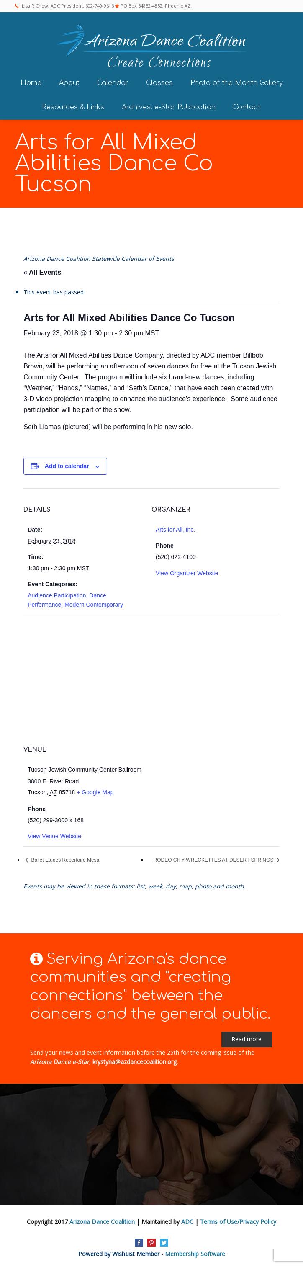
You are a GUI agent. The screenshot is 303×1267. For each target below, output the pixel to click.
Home (31, 83)
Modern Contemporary (93, 604)
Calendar (112, 83)
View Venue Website (54, 836)
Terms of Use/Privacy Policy (238, 1222)
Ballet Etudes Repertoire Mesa (64, 860)
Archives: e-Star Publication (169, 107)
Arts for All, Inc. (175, 529)
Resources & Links (73, 107)
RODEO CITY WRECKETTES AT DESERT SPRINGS (214, 860)
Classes (159, 83)
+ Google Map (95, 792)
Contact (246, 107)
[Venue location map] (151, 675)
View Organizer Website (187, 573)
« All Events (42, 272)
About (69, 83)
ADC (187, 1222)
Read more (246, 1039)
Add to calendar (67, 466)
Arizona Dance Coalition (102, 1222)
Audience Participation (57, 595)
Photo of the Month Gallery (236, 83)
